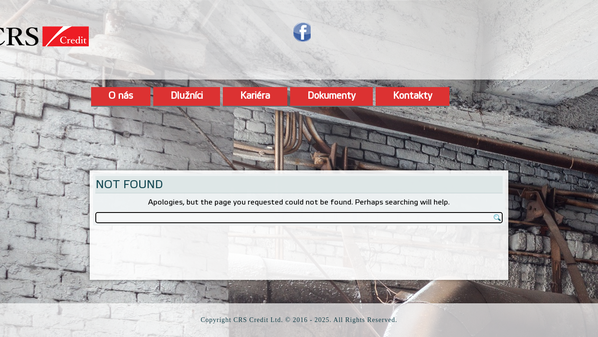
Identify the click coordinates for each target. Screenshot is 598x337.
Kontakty (412, 96)
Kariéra (255, 96)
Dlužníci (187, 96)
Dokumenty (331, 96)
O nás (120, 96)
